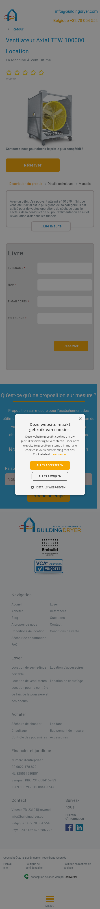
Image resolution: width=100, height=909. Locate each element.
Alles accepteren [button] (50, 465)
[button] (49, 487)
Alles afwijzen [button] (50, 476)
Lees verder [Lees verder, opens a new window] (59, 454)
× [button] (80, 418)
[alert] (50, 454)
